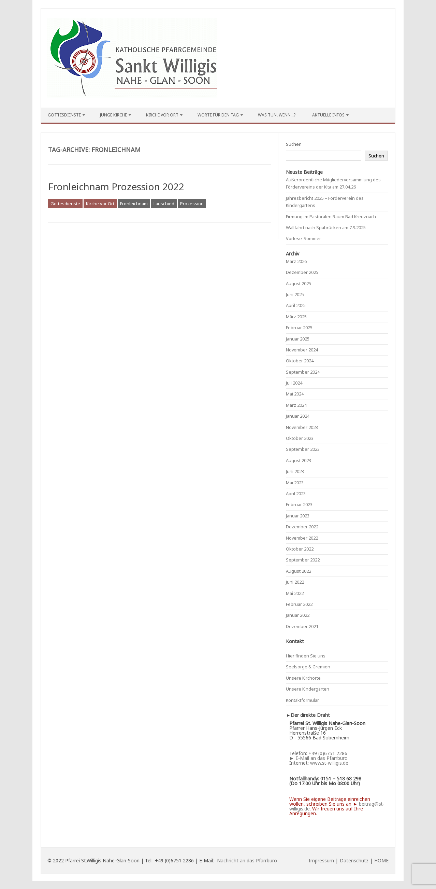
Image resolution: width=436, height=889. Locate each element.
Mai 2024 (295, 394)
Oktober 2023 (300, 438)
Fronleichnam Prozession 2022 (116, 186)
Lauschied (164, 203)
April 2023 (296, 493)
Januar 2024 (297, 416)
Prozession (192, 203)
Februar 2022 (299, 604)
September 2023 (303, 449)
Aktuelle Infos (328, 115)
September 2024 (303, 372)
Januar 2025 (297, 339)
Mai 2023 (295, 483)
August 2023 (298, 460)
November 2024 (302, 350)
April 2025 (296, 305)
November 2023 (302, 427)
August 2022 (298, 571)
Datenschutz (354, 860)
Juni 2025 (295, 294)
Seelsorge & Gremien (308, 667)
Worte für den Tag (218, 115)
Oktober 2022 (300, 549)
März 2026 (296, 261)
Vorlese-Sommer (303, 238)
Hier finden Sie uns (305, 656)
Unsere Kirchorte (303, 678)
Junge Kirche (113, 115)
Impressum (321, 860)
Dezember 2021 (302, 626)
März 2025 (296, 317)
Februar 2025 (299, 327)
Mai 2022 (295, 593)
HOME (381, 860)
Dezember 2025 (302, 272)
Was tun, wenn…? (276, 115)
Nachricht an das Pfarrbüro (247, 860)
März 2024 (296, 405)
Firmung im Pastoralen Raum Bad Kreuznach (331, 216)
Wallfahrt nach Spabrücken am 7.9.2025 (326, 227)
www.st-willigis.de (329, 763)
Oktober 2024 (300, 361)
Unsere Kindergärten (307, 689)
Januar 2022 (297, 615)
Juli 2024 (294, 383)
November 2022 (302, 538)
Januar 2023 (297, 516)
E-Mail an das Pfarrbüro (321, 758)
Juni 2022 (295, 582)
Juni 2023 (295, 471)
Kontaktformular (302, 700)
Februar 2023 (299, 504)
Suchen (294, 144)
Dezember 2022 (302, 527)
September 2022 (303, 560)
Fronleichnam (134, 203)
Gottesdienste (64, 115)
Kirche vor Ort (162, 115)
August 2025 (298, 283)
